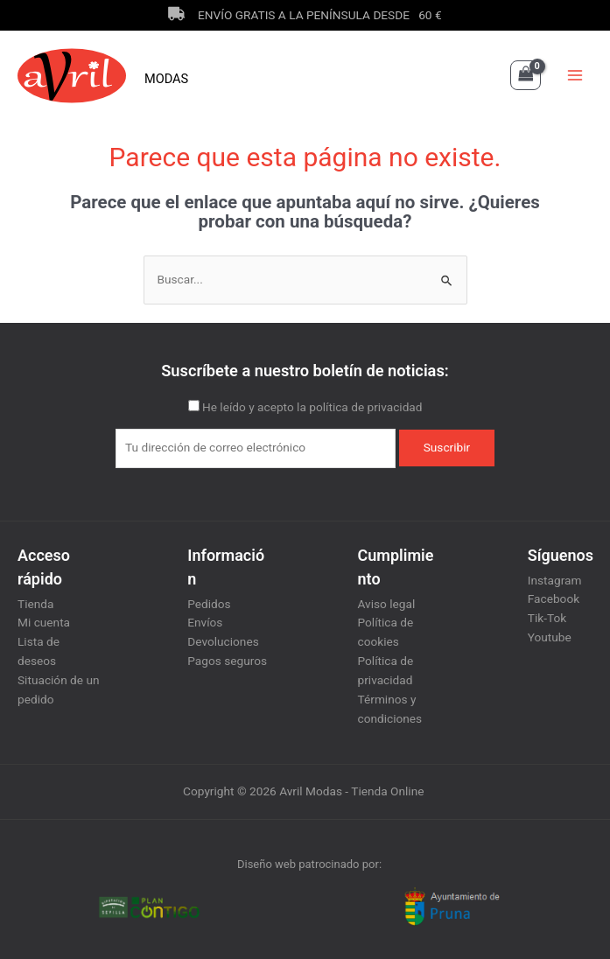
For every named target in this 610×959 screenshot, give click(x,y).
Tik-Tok (547, 618)
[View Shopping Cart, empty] (525, 75)
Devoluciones (222, 641)
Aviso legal (387, 604)
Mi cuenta (44, 622)
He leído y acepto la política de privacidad (312, 407)
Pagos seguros (227, 661)
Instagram (555, 580)
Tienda (35, 604)
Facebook (553, 599)
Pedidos (208, 604)
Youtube (549, 637)
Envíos (204, 622)
